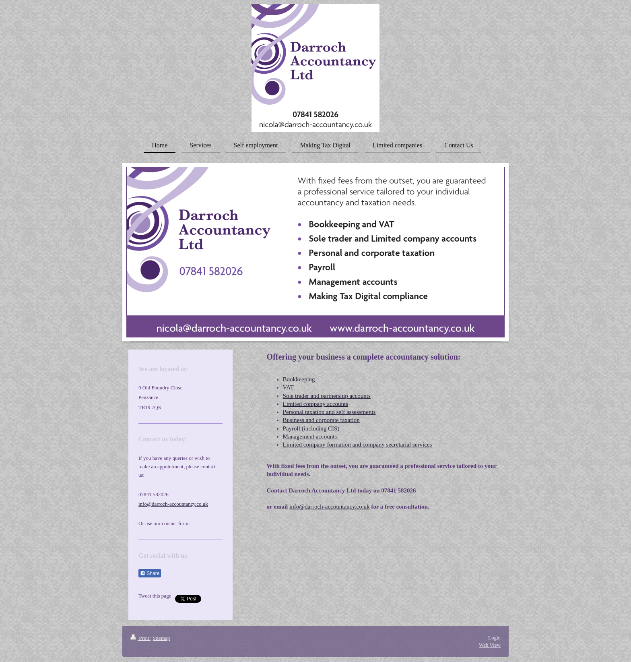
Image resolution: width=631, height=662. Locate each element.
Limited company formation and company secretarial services (357, 444)
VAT (288, 387)
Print (140, 638)
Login (494, 638)
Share (149, 573)
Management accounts (310, 436)
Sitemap (161, 638)
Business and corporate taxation (321, 420)
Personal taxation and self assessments (329, 412)
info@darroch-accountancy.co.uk (329, 506)
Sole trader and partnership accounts (327, 396)
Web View (490, 645)
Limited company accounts (315, 404)
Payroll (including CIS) (311, 428)
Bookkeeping (299, 379)
